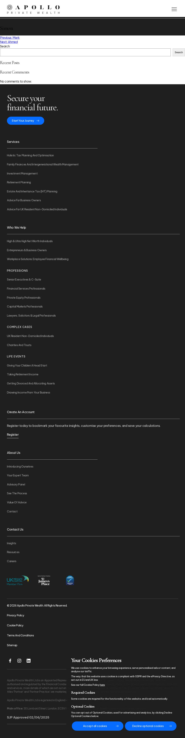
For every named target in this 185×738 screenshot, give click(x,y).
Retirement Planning (19, 182)
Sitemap (12, 645)
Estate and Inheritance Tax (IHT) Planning (32, 191)
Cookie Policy (15, 625)
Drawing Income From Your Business (28, 392)
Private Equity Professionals (23, 297)
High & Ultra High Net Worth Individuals (30, 241)
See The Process (17, 493)
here (102, 684)
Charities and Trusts (19, 345)
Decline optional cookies (148, 726)
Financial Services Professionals (26, 288)
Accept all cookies (95, 726)
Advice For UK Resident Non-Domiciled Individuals (37, 209)
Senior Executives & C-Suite (24, 279)
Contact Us (15, 529)
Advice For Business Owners (24, 200)
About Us (13, 453)
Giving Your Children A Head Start (27, 365)
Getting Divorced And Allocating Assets (31, 383)
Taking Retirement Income (22, 374)
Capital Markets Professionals (25, 306)
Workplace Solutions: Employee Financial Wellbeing (37, 259)
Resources (13, 552)
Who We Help (16, 227)
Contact (12, 511)
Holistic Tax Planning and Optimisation (30, 155)
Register (13, 434)
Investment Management (22, 173)
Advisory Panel (16, 484)
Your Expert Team (18, 475)
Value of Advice (17, 502)
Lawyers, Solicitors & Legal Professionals (31, 315)
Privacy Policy (15, 615)
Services (13, 142)
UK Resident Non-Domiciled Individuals (30, 336)
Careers (11, 561)
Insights (11, 543)
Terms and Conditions (20, 635)
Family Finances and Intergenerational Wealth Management (43, 164)
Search (5, 46)
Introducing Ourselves (20, 466)
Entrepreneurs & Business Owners (27, 250)
